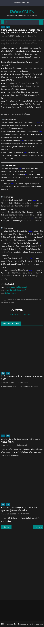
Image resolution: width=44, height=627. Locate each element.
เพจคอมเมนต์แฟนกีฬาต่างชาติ (16, 287)
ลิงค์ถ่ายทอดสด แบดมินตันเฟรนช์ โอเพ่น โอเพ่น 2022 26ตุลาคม (38, 527)
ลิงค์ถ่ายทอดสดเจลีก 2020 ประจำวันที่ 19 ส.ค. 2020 (22, 378)
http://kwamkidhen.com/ (15, 290)
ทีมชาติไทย (19, 300)
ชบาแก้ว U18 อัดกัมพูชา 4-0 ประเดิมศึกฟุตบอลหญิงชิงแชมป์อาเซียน (19, 509)
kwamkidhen (22, 12)
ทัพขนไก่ (11, 300)
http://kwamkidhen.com (20, 314)
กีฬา (3, 27)
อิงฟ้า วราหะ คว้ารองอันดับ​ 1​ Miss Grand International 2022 (7, 527)
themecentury (37, 624)
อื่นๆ (8, 436)
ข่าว (8, 27)
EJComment (20, 36)
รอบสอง (26, 300)
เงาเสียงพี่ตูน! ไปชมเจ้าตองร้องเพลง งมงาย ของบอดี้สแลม (21, 440)
